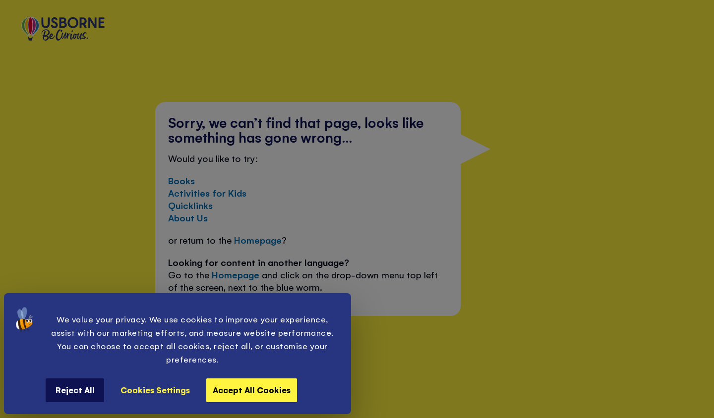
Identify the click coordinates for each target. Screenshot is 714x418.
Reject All (75, 389)
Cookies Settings (155, 389)
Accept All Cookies (252, 389)
